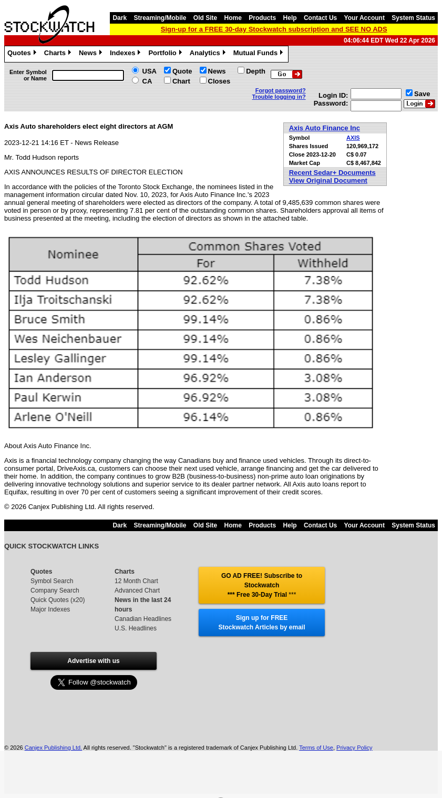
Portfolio (166, 54)
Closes (219, 81)
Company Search (54, 590)
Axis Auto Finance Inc (324, 128)
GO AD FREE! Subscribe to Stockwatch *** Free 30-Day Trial (261, 585)
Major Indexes (50, 609)
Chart (181, 81)
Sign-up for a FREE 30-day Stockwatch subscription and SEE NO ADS (274, 29)
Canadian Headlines (143, 619)
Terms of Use (316, 747)
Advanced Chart (137, 590)
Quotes (23, 54)
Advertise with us (93, 661)
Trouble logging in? (279, 97)
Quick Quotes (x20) (57, 600)
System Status (413, 18)
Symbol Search (51, 581)
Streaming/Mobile (159, 18)
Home (233, 18)
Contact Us (320, 18)
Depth (255, 71)
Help (290, 18)
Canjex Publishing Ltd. (53, 747)
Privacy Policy (354, 747)
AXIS (353, 137)
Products (262, 18)
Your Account (364, 18)
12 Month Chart (136, 581)
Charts (59, 54)
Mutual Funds (259, 54)
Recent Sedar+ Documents (332, 173)
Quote (182, 71)
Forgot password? (280, 90)
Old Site (205, 18)
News (92, 54)
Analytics (209, 54)
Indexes (126, 54)
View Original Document (328, 180)
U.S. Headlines (136, 628)
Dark (119, 18)
